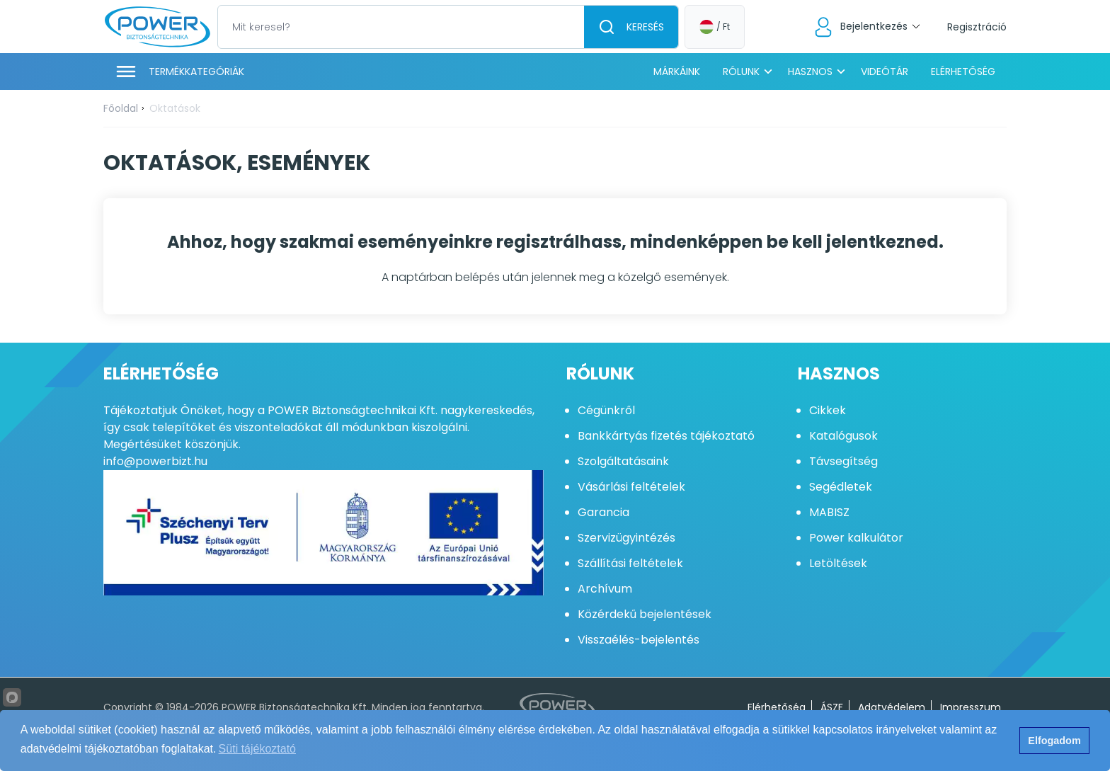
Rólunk (741, 71)
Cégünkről (606, 410)
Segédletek (840, 487)
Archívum (605, 589)
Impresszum (970, 707)
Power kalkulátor (856, 538)
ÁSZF (831, 707)
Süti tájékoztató (257, 749)
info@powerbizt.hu (155, 461)
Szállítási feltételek (630, 563)
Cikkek (827, 410)
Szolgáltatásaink (623, 461)
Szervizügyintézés (626, 538)
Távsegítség (843, 461)
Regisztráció (977, 27)
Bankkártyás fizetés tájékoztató (666, 436)
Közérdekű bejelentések (644, 614)
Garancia (603, 512)
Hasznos (810, 71)
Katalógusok (843, 436)
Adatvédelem (891, 707)
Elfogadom (1054, 740)
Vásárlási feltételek (631, 487)
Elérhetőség (963, 71)
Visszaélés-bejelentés (638, 640)
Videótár (884, 71)
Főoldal (120, 108)
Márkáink (676, 71)
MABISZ (829, 512)
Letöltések (838, 563)
